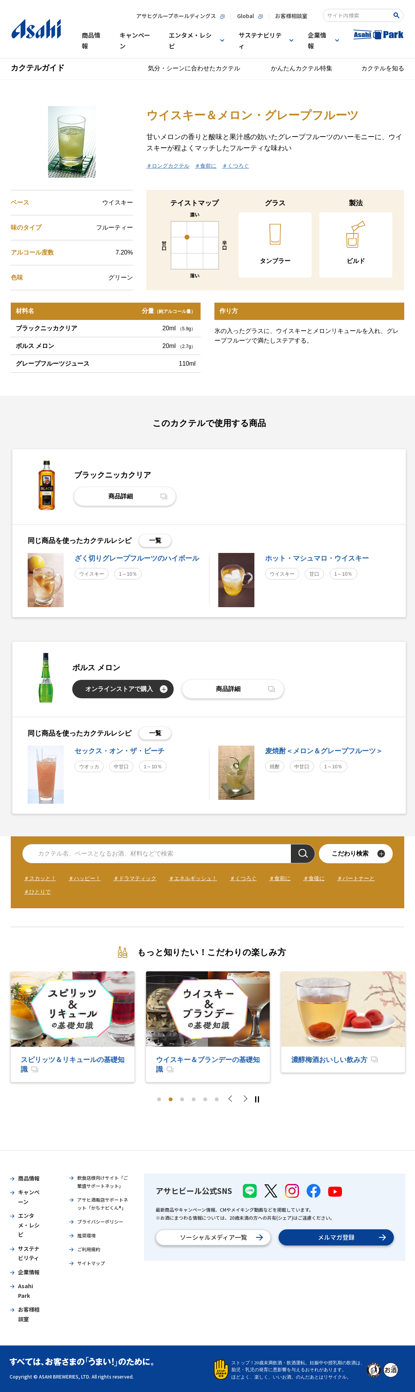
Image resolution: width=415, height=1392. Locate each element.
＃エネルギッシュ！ (193, 878)
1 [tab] (159, 1099)
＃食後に (314, 878)
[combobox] (358, 15)
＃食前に (205, 166)
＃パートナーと (356, 878)
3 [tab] (182, 1099)
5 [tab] (205, 1099)
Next (245, 1099)
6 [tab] (217, 1099)
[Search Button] (398, 15)
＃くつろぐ (235, 166)
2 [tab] (171, 1099)
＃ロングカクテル (167, 166)
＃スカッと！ (40, 878)
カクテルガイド (38, 67)
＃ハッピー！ (84, 878)
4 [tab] (194, 1099)
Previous (232, 1099)
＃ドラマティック (134, 878)
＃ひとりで (37, 892)
